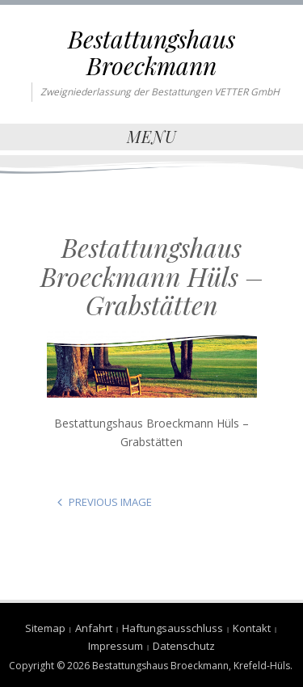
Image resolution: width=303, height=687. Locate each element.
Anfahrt (93, 628)
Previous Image (110, 502)
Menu (152, 136)
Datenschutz (184, 646)
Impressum (115, 646)
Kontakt (252, 628)
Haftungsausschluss (172, 628)
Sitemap (45, 628)
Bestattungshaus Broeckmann (151, 52)
